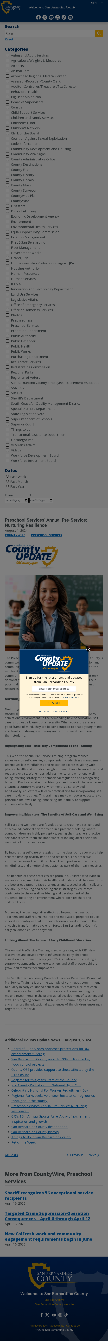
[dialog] (54, 682)
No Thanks (44, 711)
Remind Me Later (61, 711)
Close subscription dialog (88, 649)
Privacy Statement (71, 697)
